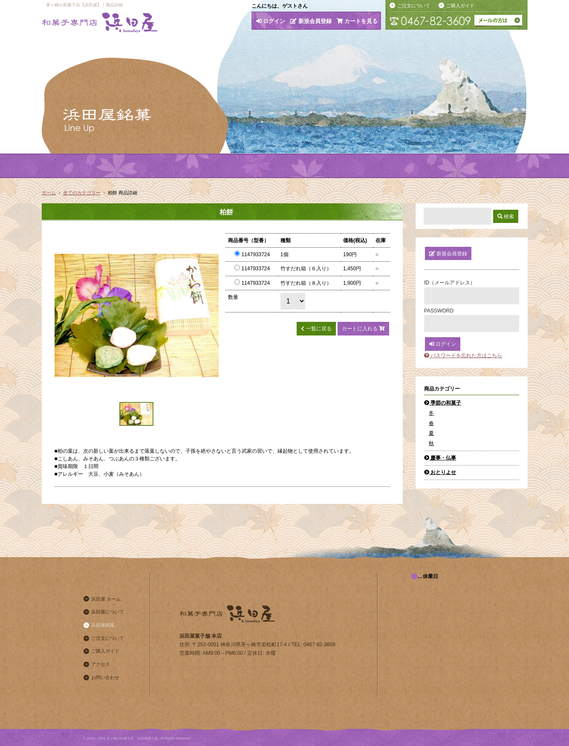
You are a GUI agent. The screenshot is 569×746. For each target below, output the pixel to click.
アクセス (100, 664)
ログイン (271, 21)
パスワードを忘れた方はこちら (463, 356)
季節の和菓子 (442, 403)
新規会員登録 (311, 21)
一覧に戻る (316, 329)
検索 (505, 217)
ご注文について (413, 5)
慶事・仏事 (440, 458)
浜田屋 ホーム (106, 598)
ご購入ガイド (460, 5)
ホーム (49, 192)
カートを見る (357, 21)
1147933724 (252, 254)
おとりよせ (440, 472)
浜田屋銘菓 (103, 624)
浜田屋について (107, 611)
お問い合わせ (105, 677)
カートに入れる (363, 329)
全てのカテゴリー (82, 192)
